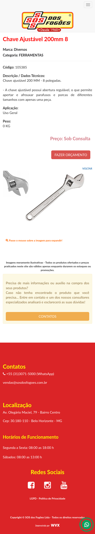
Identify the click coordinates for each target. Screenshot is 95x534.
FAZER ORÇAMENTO (70, 155)
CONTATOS (47, 316)
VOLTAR (87, 168)
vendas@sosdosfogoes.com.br (25, 382)
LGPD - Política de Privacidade (47, 498)
